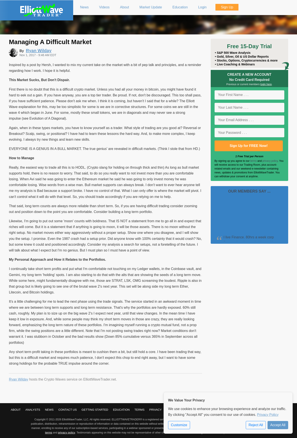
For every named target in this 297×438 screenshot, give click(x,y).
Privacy (155, 409)
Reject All (256, 425)
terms (253, 160)
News (49, 409)
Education (121, 409)
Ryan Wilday (18, 379)
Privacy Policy (267, 414)
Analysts (32, 409)
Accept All (277, 425)
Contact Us (67, 409)
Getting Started (95, 409)
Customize (179, 425)
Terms (140, 409)
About (16, 409)
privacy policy (270, 160)
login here (266, 84)
